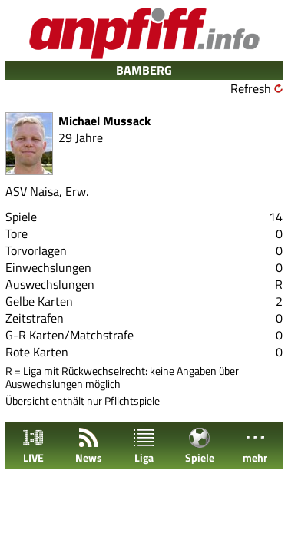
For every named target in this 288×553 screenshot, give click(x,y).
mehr (255, 445)
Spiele (199, 445)
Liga (143, 445)
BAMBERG (144, 70)
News (88, 445)
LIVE (33, 445)
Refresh (250, 88)
